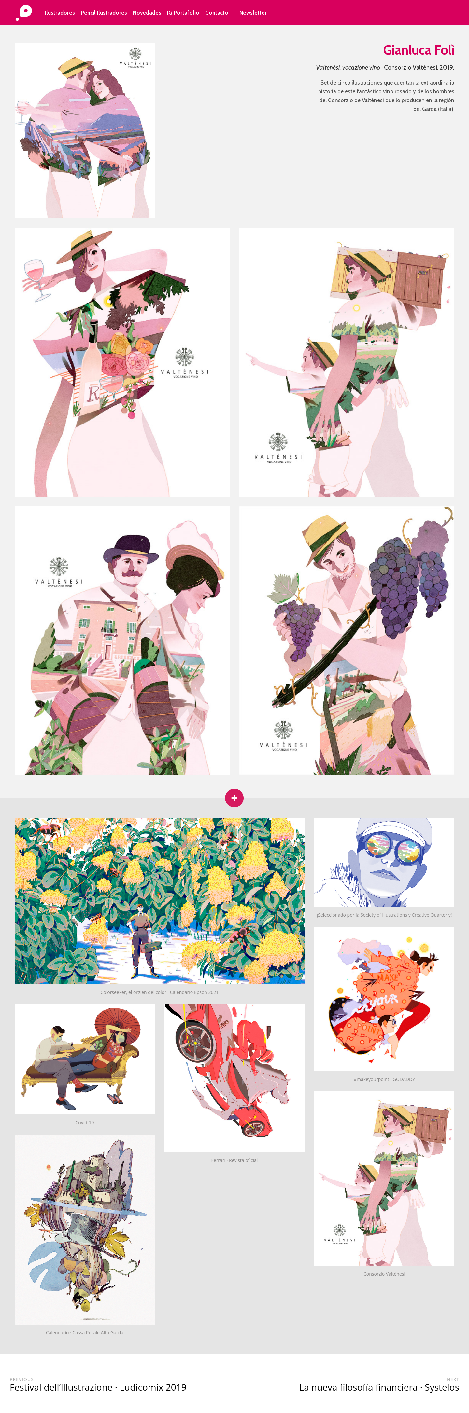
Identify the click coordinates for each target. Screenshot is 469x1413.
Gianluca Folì (418, 50)
